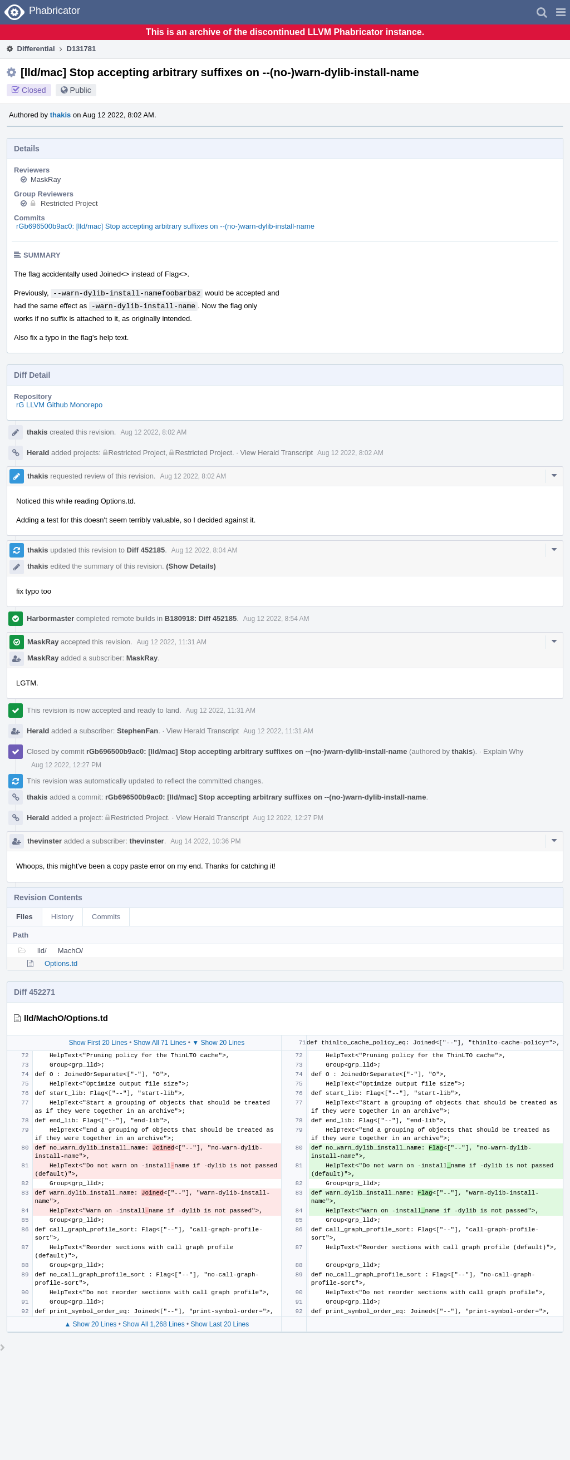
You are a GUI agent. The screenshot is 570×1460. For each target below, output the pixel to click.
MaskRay (46, 179)
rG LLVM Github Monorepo (59, 405)
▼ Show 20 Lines (218, 1043)
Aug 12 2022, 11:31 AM (172, 642)
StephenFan (137, 731)
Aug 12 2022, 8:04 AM (204, 550)
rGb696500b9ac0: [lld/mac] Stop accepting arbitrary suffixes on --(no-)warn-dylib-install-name (165, 226)
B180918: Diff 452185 (201, 618)
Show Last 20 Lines (220, 1324)
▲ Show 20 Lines (90, 1324)
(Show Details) (191, 566)
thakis (60, 115)
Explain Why (503, 751)
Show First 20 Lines (97, 1043)
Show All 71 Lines (160, 1043)
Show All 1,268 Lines (153, 1324)
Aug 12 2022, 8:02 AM (153, 432)
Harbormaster (50, 618)
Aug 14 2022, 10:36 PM (205, 841)
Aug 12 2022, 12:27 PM (66, 765)
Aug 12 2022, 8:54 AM (276, 619)
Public (80, 90)
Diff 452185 (146, 550)
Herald (38, 452)
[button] (561, 12)
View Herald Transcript (276, 452)
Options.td (61, 963)
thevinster (44, 841)
